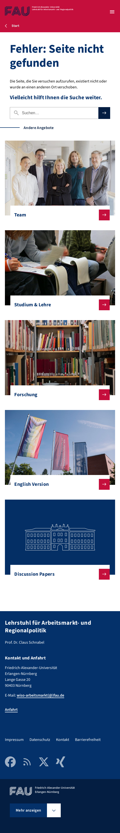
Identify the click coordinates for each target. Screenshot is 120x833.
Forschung (58, 394)
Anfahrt (11, 709)
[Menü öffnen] (112, 11)
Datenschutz (40, 739)
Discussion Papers (58, 574)
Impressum (14, 739)
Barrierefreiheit (88, 739)
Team (58, 215)
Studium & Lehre (58, 304)
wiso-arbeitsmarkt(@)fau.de (40, 695)
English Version (58, 484)
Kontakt (62, 739)
